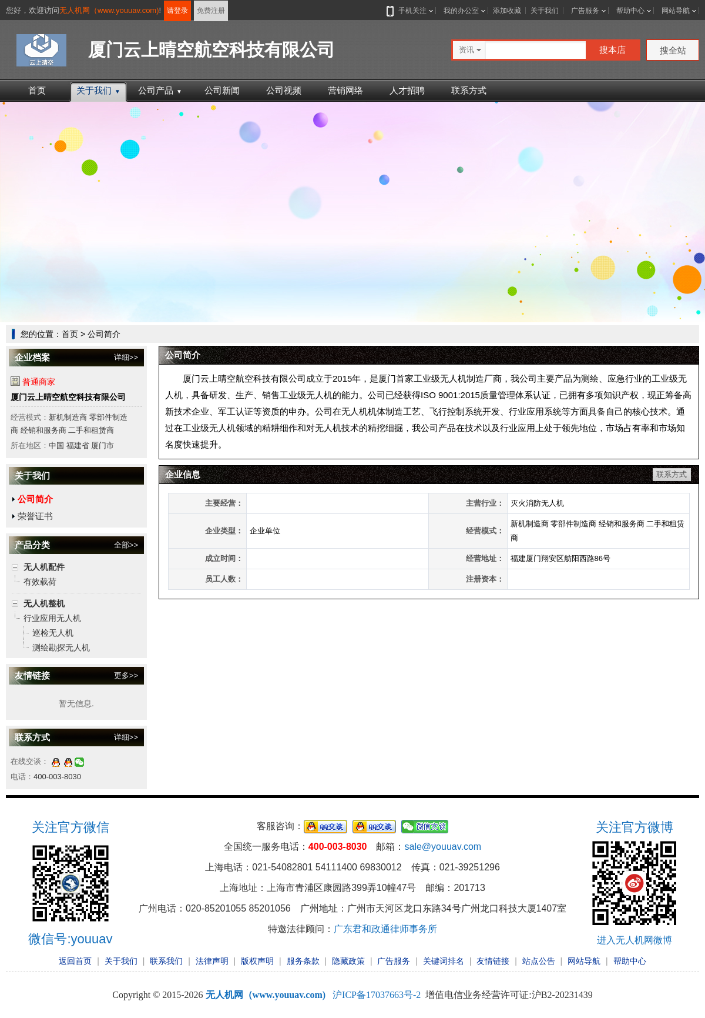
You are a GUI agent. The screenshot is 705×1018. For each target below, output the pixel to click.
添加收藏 (507, 10)
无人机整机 (44, 603)
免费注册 (211, 10)
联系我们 (166, 961)
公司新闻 (222, 90)
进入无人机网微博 (634, 940)
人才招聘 (407, 90)
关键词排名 (443, 961)
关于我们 (545, 10)
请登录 (177, 10)
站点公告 (538, 961)
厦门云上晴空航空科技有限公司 (68, 397)
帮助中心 (630, 10)
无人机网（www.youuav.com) (109, 10)
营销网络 (345, 90)
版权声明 (257, 961)
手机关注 (410, 10)
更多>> (126, 675)
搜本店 (612, 50)
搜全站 (673, 50)
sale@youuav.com (442, 847)
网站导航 (676, 10)
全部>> (126, 544)
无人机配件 (44, 567)
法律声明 (212, 961)
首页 (37, 90)
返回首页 (75, 961)
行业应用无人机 (52, 618)
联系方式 (468, 90)
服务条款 (303, 961)
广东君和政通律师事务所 (385, 929)
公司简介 (35, 499)
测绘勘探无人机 (61, 647)
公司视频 (283, 90)
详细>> (126, 357)
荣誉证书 (35, 516)
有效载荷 (40, 581)
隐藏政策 (348, 961)
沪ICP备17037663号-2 (377, 995)
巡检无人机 (52, 632)
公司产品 (160, 90)
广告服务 (585, 10)
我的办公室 (461, 10)
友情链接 (492, 961)
